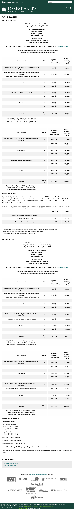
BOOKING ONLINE (62, 46)
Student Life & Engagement (38, 474)
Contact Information (38, 504)
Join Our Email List (10, 465)
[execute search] (71, 2)
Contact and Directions (11, 463)
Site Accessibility (60, 504)
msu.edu (36, 506)
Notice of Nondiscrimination (46, 506)
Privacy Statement (50, 504)
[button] (68, 8)
